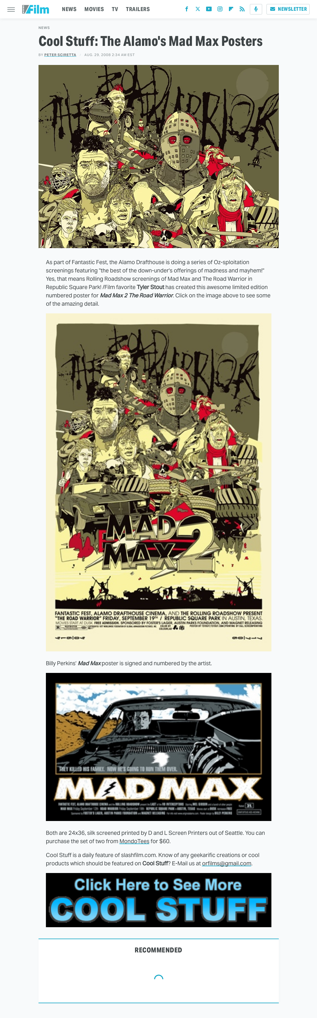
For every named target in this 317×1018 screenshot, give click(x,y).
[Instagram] (220, 10)
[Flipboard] (231, 10)
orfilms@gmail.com (226, 863)
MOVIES (94, 9)
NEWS (69, 9)
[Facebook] (186, 10)
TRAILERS (138, 9)
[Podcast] (256, 9)
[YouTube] (208, 10)
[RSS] (242, 10)
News (44, 28)
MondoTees (134, 841)
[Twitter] (197, 10)
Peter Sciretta (60, 55)
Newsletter (288, 9)
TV (115, 9)
